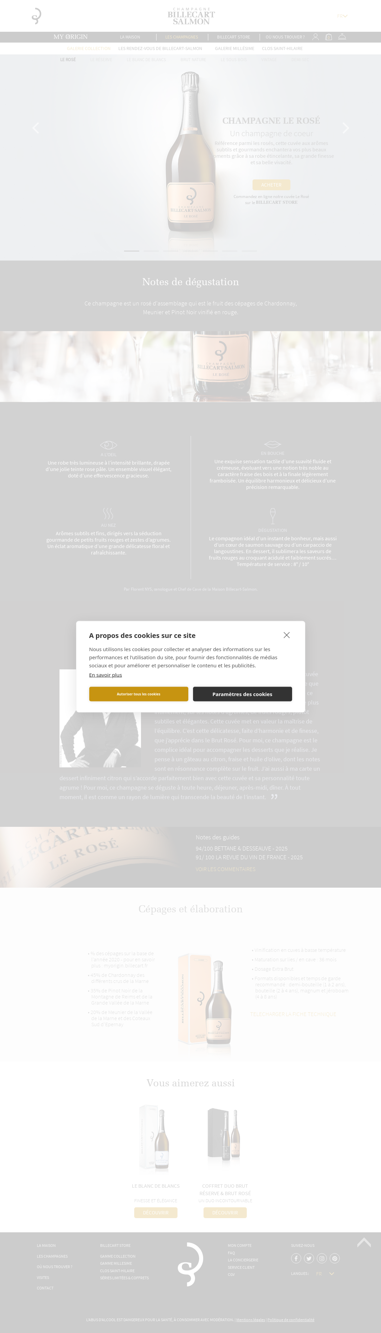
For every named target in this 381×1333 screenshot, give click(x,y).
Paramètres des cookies (242, 694)
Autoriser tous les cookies (139, 694)
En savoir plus (105, 674)
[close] (287, 634)
